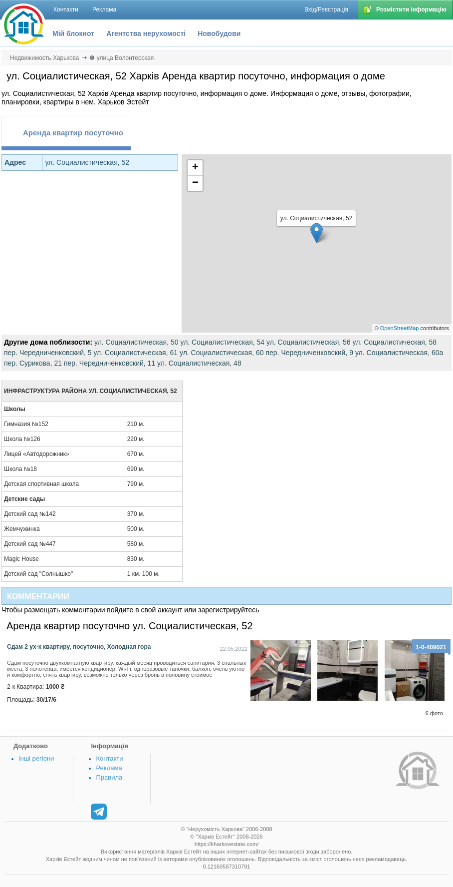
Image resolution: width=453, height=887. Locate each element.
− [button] (195, 183)
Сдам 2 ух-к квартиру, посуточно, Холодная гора (79, 646)
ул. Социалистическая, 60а (399, 353)
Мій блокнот (73, 33)
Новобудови (219, 33)
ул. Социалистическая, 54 (222, 342)
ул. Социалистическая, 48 (199, 363)
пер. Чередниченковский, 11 (109, 363)
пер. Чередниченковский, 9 (309, 353)
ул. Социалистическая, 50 (136, 342)
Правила (109, 777)
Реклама (109, 768)
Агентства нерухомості (146, 33)
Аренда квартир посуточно (73, 132)
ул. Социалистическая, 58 (394, 342)
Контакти (109, 758)
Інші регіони (36, 758)
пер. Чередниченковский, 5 (48, 353)
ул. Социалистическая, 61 (135, 353)
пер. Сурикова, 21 (33, 363)
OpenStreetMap (399, 328)
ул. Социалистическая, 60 (222, 353)
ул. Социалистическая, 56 (308, 342)
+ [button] (195, 167)
